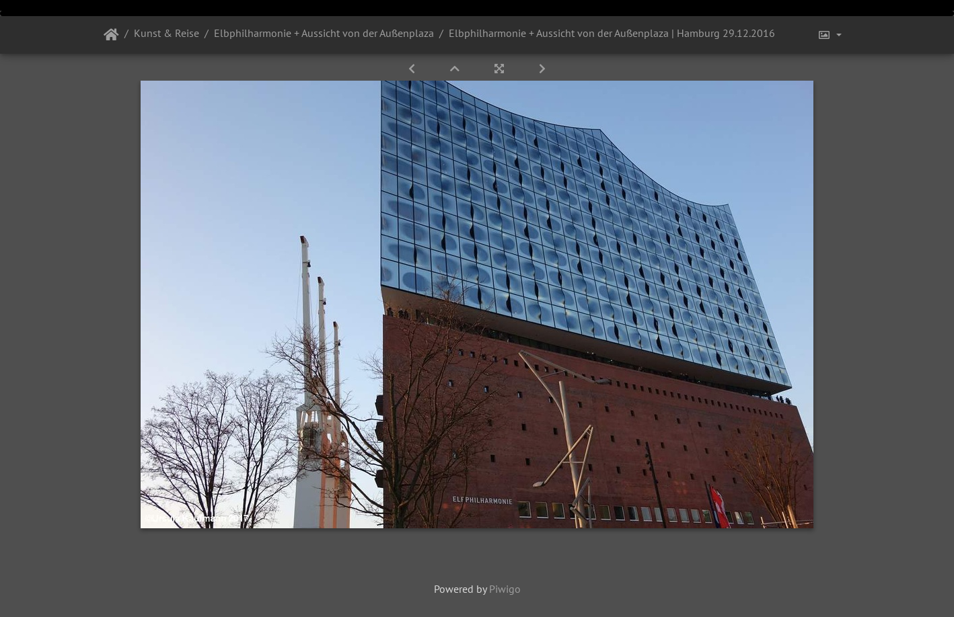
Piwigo (505, 588)
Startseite (111, 35)
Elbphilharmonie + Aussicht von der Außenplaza (324, 33)
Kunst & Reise (166, 33)
